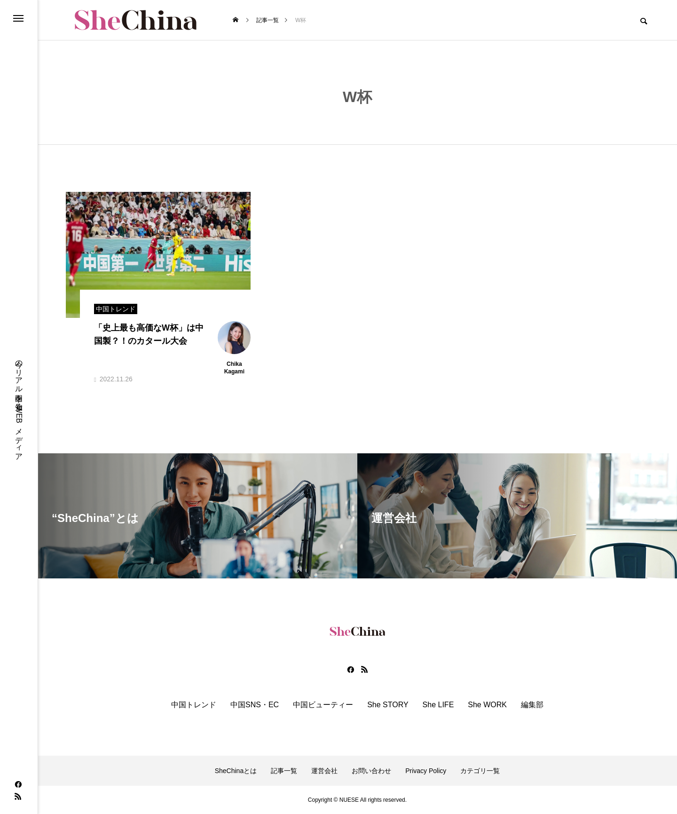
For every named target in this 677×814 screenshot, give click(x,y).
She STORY (387, 705)
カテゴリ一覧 (480, 770)
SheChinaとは (236, 770)
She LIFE (438, 705)
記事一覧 (284, 770)
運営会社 (324, 770)
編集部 (532, 705)
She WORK (487, 705)
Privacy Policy (425, 770)
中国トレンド (193, 705)
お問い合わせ (371, 770)
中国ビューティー (323, 705)
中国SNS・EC (254, 705)
